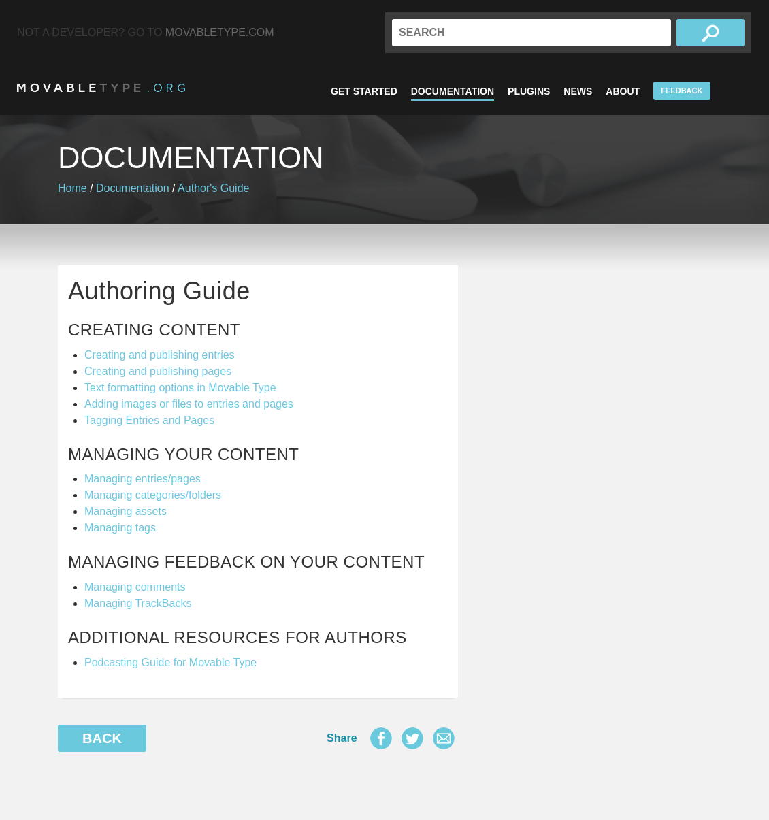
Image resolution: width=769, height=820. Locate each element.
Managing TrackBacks (137, 603)
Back (102, 738)
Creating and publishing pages (157, 371)
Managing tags (120, 528)
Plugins (529, 91)
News (577, 91)
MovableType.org (101, 88)
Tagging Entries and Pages (149, 420)
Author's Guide (213, 188)
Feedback (681, 90)
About (623, 91)
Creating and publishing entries (159, 355)
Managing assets (125, 511)
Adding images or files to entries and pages (188, 404)
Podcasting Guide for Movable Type (170, 662)
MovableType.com (219, 32)
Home (72, 188)
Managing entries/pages (142, 479)
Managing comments (135, 587)
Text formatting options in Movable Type (180, 387)
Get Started (364, 91)
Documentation (452, 91)
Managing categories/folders (152, 495)
